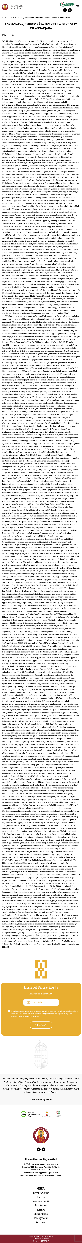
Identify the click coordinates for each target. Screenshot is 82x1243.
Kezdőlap (5, 18)
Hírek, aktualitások (16, 18)
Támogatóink (41, 1218)
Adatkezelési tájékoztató (33, 1011)
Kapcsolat (40, 1222)
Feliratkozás (41, 1025)
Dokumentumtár (41, 1201)
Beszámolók (41, 1213)
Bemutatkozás (41, 1193)
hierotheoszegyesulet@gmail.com (43, 1173)
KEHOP (41, 1209)
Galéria (41, 1197)
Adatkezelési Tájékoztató (41, 1239)
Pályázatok (41, 1205)
